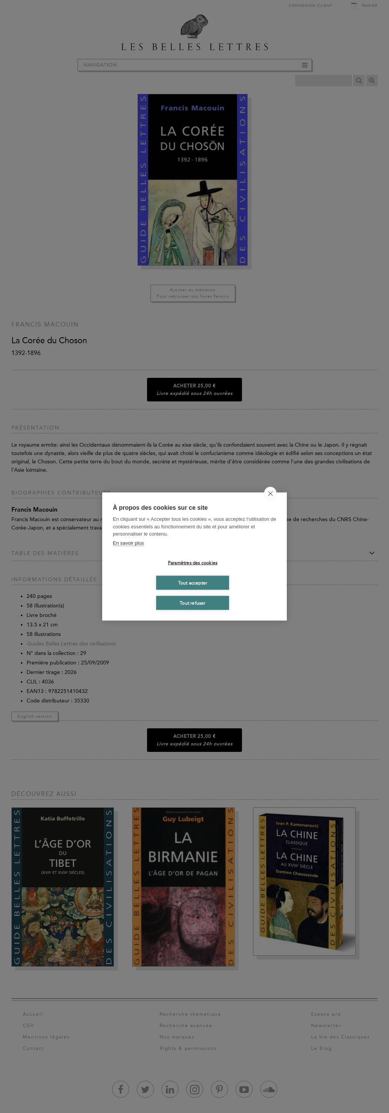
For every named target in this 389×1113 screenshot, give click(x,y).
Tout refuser (192, 603)
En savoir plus (128, 542)
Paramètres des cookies (192, 562)
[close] (270, 493)
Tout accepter (192, 582)
